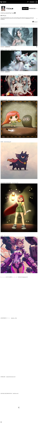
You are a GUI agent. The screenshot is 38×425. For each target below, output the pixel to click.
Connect (32, 2)
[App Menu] (36, 2)
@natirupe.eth (11, 99)
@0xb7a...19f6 (14, 318)
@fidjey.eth (22, 27)
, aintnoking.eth (17, 18)
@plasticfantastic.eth (10, 376)
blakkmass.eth (10, 18)
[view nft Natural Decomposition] (19, 408)
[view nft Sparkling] (19, 383)
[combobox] (33, 8)
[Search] (27, 1)
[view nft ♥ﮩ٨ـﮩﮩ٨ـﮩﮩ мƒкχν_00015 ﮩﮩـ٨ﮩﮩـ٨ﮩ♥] (19, 296)
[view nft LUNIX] (19, 255)
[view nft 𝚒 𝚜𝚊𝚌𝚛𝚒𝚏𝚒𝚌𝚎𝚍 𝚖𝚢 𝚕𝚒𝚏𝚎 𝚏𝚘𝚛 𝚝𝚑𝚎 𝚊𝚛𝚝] (19, 86)
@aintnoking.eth (7, 141)
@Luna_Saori (6, 236)
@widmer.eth (15, 393)
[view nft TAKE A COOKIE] (19, 119)
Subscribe (25, 8)
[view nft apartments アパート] (19, 346)
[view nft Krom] (19, 160)
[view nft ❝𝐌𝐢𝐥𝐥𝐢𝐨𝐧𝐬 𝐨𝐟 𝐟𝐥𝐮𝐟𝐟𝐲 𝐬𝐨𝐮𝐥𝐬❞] (19, 61)
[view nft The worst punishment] (19, 207)
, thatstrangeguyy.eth (26, 18)
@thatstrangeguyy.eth (23, 277)
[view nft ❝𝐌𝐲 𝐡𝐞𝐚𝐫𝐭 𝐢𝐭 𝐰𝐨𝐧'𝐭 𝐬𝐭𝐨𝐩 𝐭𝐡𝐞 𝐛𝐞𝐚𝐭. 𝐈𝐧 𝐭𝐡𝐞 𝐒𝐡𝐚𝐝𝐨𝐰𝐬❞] (19, 37)
